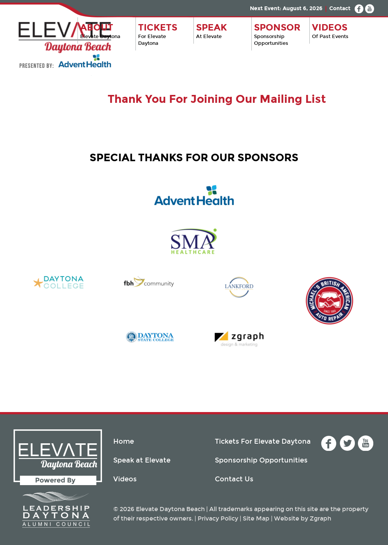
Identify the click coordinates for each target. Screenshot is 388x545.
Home (123, 441)
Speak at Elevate (141, 460)
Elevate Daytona (104, 31)
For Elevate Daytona (162, 34)
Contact (339, 8)
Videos (125, 479)
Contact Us (234, 479)
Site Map (256, 518)
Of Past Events (338, 31)
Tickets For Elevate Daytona (263, 441)
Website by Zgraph (302, 518)
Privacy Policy (218, 518)
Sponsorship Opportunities (278, 34)
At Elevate (220, 31)
